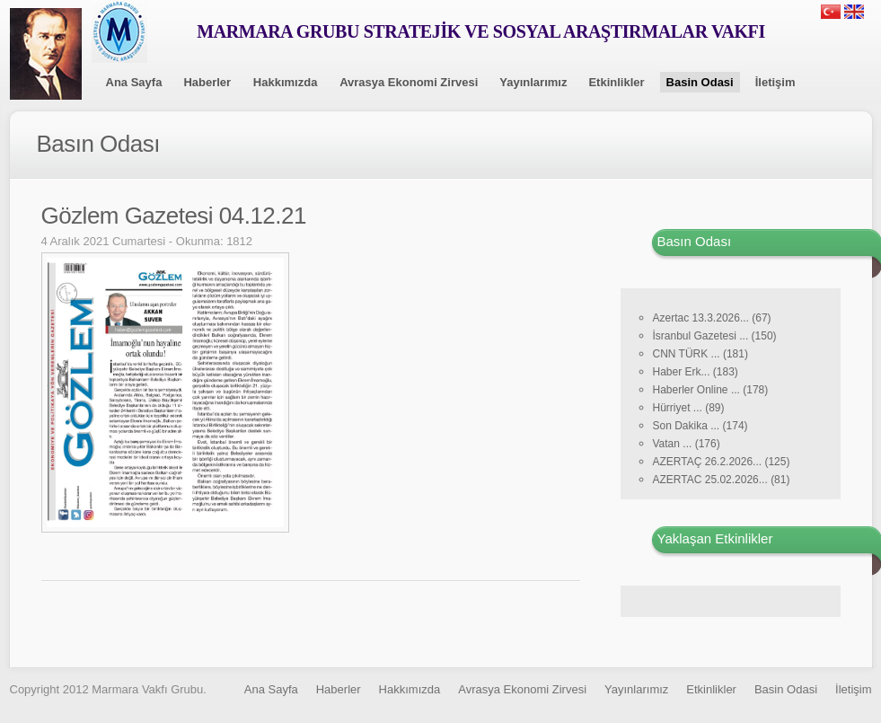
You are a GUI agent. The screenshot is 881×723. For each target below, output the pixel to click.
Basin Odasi (700, 82)
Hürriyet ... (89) (689, 407)
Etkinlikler (616, 82)
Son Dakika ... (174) (700, 425)
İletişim (775, 82)
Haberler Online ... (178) (711, 390)
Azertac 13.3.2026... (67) (712, 318)
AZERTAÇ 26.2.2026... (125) (721, 461)
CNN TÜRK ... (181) (700, 354)
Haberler (207, 82)
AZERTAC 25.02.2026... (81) (721, 479)
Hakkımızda (285, 82)
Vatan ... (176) (686, 443)
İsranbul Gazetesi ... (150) (715, 336)
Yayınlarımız (533, 82)
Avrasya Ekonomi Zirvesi (408, 82)
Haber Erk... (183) (695, 372)
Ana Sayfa (134, 82)
